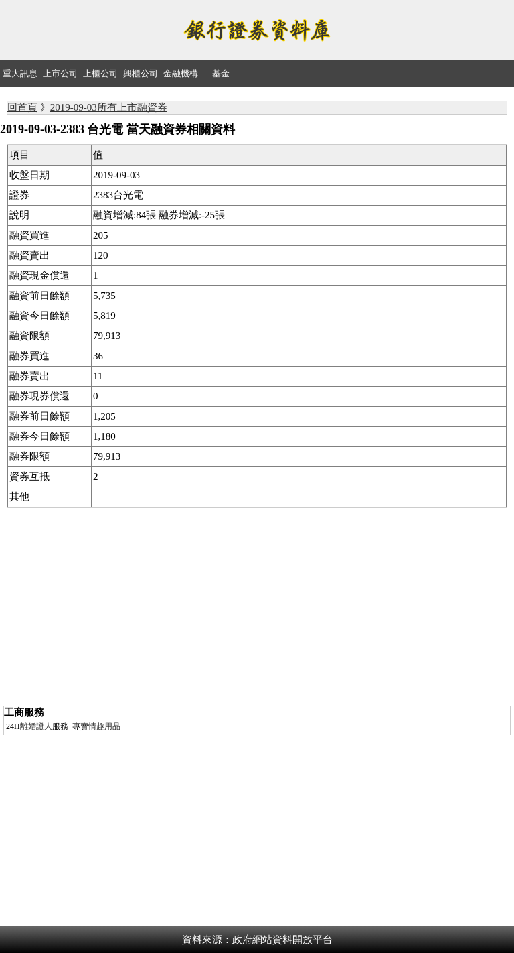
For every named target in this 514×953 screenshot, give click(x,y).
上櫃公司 (100, 73)
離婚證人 (36, 726)
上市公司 (60, 73)
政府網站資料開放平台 (282, 939)
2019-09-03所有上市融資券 (108, 107)
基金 (221, 73)
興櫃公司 (140, 73)
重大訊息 (20, 73)
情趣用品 (104, 726)
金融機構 (180, 73)
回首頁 (22, 107)
